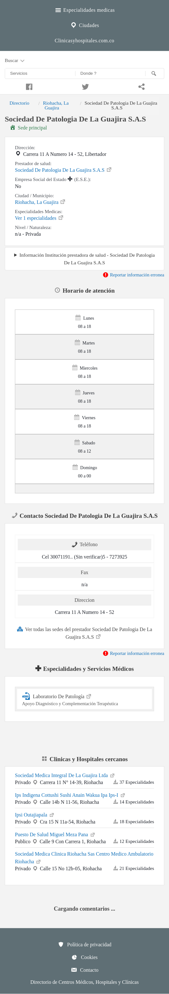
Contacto (85, 970)
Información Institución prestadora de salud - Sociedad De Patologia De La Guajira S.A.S (87, 258)
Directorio (19, 103)
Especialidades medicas (84, 9)
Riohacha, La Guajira (56, 105)
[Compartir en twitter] (84, 86)
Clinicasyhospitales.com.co (84, 40)
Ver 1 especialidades (39, 217)
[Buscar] (155, 73)
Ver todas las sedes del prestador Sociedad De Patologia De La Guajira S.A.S (84, 633)
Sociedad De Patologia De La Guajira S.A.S (63, 169)
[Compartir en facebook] (28, 86)
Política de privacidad (85, 944)
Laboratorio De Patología (84, 699)
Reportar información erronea (133, 275)
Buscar (15, 61)
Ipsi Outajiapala (35, 814)
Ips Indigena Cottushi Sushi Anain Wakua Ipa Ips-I (70, 794)
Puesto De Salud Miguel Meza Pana (55, 834)
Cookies (84, 957)
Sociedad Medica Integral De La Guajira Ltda (65, 775)
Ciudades (84, 24)
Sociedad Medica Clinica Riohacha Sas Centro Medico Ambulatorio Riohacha (84, 857)
